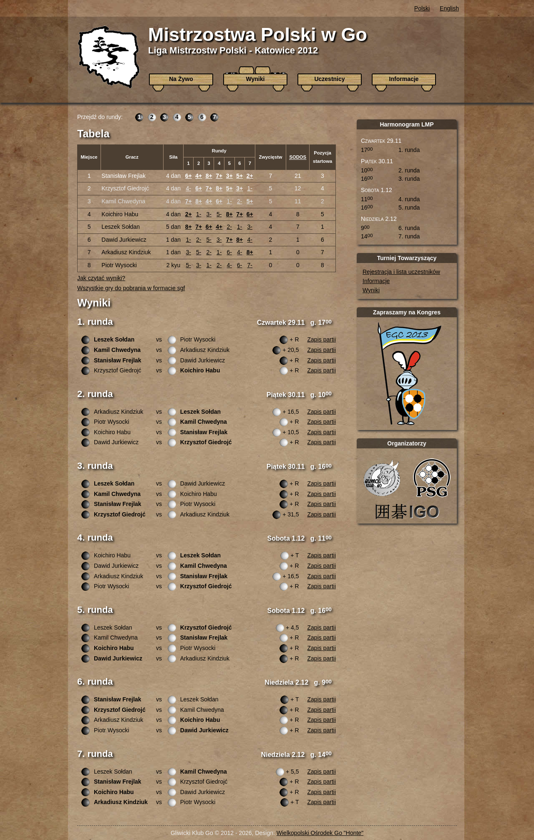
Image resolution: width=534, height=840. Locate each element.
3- (209, 214)
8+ (209, 175)
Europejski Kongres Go (409, 373)
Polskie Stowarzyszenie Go (432, 478)
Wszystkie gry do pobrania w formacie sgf (131, 288)
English (449, 8)
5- (219, 214)
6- (229, 252)
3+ (229, 175)
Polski (422, 8)
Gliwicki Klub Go (382, 478)
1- (249, 188)
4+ (198, 175)
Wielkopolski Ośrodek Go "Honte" (320, 833)
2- (239, 201)
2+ (250, 175)
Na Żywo (181, 79)
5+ (239, 175)
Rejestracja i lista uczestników (401, 271)
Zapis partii (321, 339)
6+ (188, 175)
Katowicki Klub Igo (409, 511)
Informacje (404, 79)
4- (188, 188)
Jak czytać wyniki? (101, 278)
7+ (219, 175)
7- (249, 265)
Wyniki (255, 79)
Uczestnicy (329, 79)
